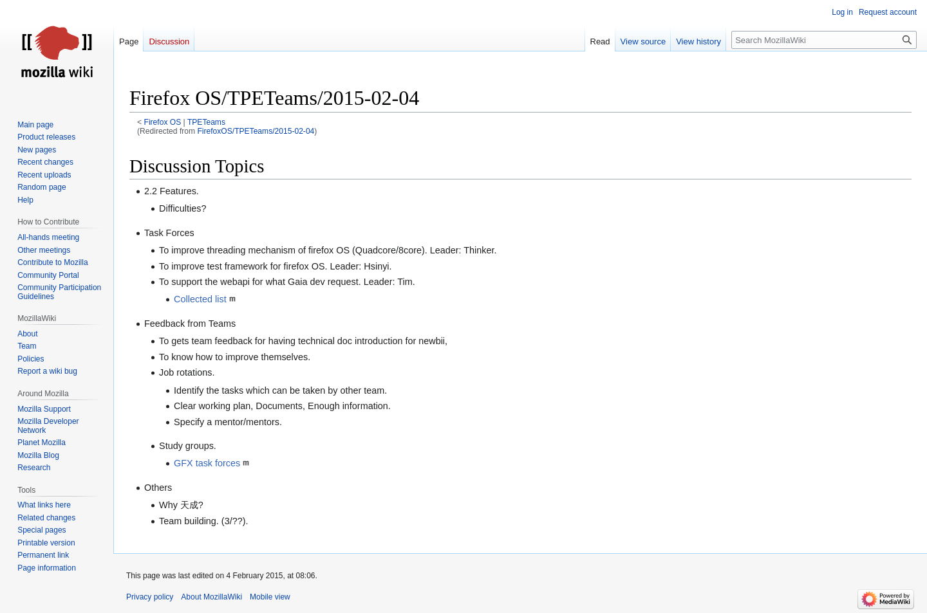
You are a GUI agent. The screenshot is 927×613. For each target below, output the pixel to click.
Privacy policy (149, 596)
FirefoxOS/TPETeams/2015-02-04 (255, 131)
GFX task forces (207, 463)
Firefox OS (163, 122)
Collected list (200, 299)
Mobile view (270, 596)
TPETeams (206, 122)
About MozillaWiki (211, 596)
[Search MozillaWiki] (824, 40)
